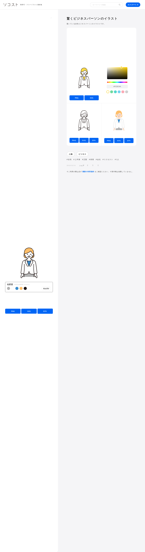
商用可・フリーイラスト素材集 (31, 5)
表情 (92, 159)
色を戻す (46, 288)
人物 (71, 154)
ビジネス (82, 154)
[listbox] (117, 73)
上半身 (77, 159)
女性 (70, 159)
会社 (99, 159)
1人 (117, 159)
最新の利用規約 (88, 171)
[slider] (117, 82)
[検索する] (119, 4)
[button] (8, 288)
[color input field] (117, 86)
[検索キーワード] (103, 4)
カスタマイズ (133, 5)
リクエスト (108, 159)
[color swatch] (107, 91)
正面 (85, 159)
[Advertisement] (29, 300)
